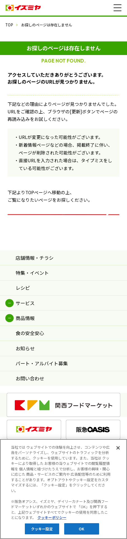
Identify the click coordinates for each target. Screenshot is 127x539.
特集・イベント (32, 285)
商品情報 (25, 331)
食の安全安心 (30, 346)
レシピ (23, 301)
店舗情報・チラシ (35, 270)
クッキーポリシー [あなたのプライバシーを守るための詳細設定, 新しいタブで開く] (51, 520)
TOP (9, 25)
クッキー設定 (42, 531)
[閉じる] (118, 451)
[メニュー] (117, 7)
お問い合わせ (30, 391)
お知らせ (25, 361)
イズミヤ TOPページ (63, 219)
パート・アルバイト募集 (42, 376)
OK (81, 531)
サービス (25, 316)
